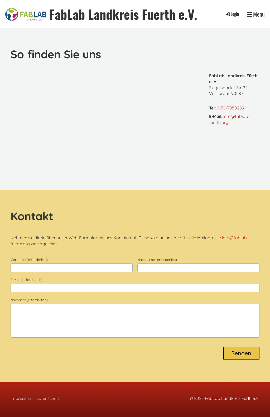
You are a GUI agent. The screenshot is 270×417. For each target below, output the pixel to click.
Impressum (22, 398)
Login (232, 14)
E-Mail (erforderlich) (26, 279)
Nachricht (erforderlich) (29, 300)
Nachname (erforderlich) (157, 259)
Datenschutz (48, 398)
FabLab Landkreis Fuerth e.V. (123, 14)
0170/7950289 (230, 108)
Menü (256, 14)
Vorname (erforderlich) (29, 259)
